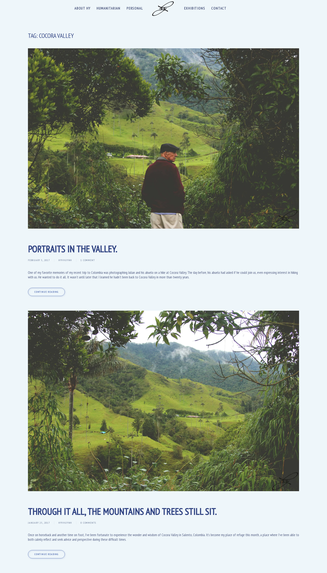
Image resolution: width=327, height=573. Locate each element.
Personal (135, 8)
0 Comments (88, 522)
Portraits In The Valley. (72, 249)
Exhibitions (194, 8)
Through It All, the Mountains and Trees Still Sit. (122, 511)
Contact (218, 8)
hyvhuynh (65, 260)
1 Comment (87, 260)
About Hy (82, 8)
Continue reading (46, 291)
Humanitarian (108, 8)
